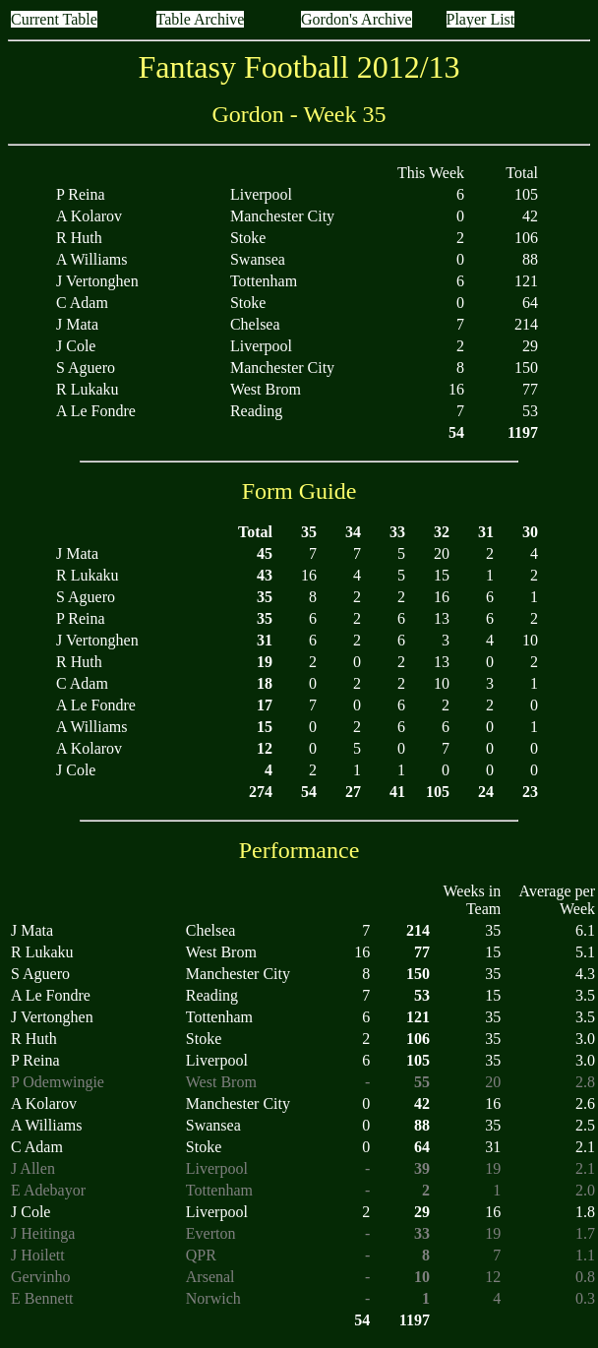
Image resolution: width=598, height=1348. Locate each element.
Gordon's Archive (356, 19)
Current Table (54, 19)
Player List (481, 19)
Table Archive (200, 19)
